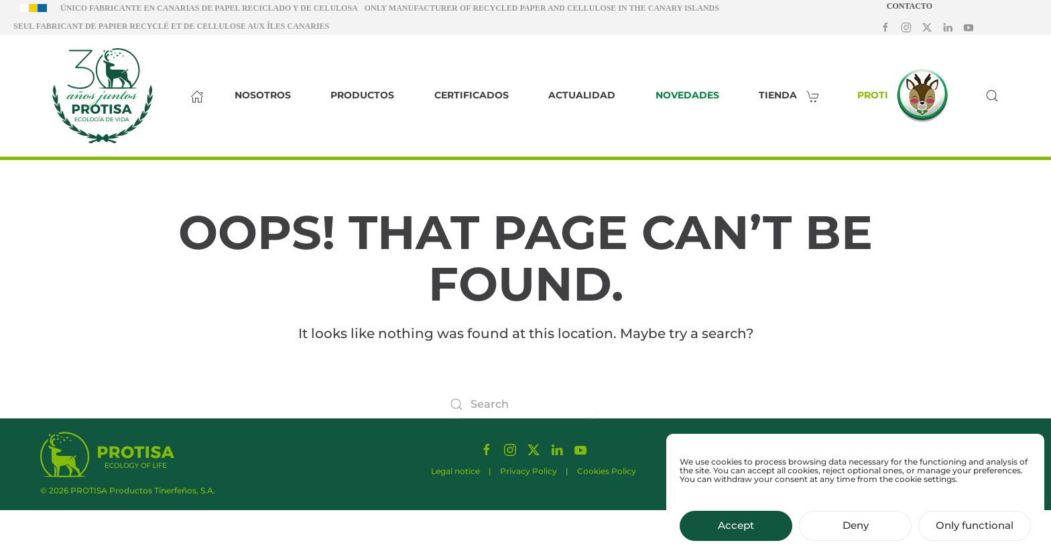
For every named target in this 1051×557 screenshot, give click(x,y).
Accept (736, 532)
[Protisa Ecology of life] (107, 453)
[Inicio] (194, 96)
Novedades (687, 95)
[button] (992, 96)
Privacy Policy (528, 474)
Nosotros (263, 95)
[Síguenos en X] (927, 27)
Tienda (792, 95)
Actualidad (581, 95)
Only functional (974, 532)
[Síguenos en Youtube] (968, 27)
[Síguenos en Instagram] (906, 27)
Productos (362, 95)
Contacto (909, 6)
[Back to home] (102, 95)
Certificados (471, 95)
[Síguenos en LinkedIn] (947, 27)
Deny (856, 532)
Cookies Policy (606, 474)
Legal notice (455, 474)
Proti (906, 96)
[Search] (525, 404)
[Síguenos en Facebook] (885, 27)
